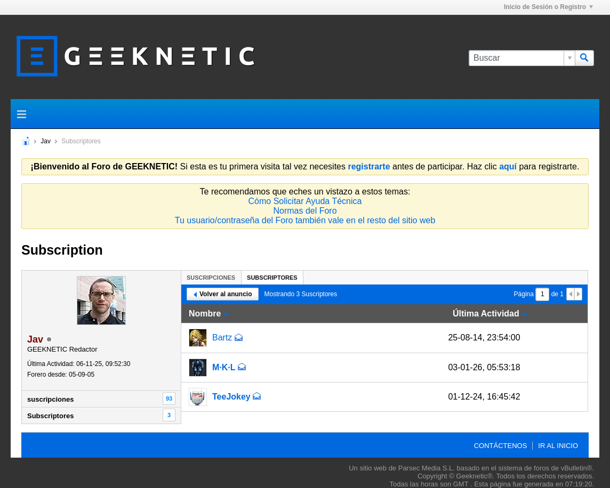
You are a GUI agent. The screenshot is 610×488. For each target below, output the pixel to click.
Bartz (222, 337)
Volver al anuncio (223, 294)
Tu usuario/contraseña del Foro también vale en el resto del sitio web (305, 220)
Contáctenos (500, 446)
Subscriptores (50, 416)
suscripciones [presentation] (211, 277)
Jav (46, 141)
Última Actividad (486, 313)
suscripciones (50, 399)
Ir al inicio (558, 446)
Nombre (205, 313)
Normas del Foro (304, 210)
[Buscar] (522, 58)
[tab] (211, 277)
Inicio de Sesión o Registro (548, 7)
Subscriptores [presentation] (272, 277)
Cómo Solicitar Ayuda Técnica (305, 201)
